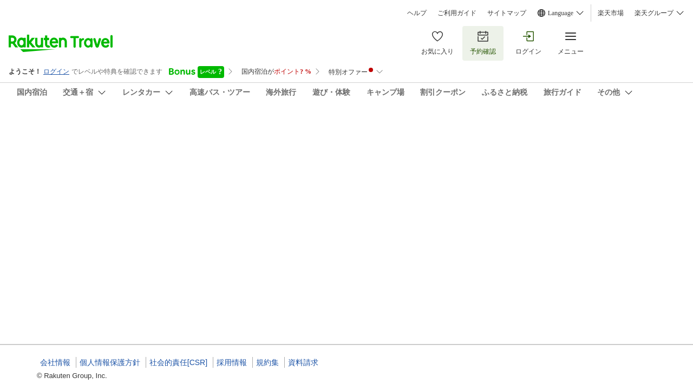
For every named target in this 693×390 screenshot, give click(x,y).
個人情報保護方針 (110, 362)
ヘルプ (417, 13)
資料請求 (303, 362)
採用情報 (232, 362)
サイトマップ (506, 13)
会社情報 (55, 362)
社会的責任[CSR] (178, 362)
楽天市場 (611, 13)
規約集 (267, 362)
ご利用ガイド (456, 13)
